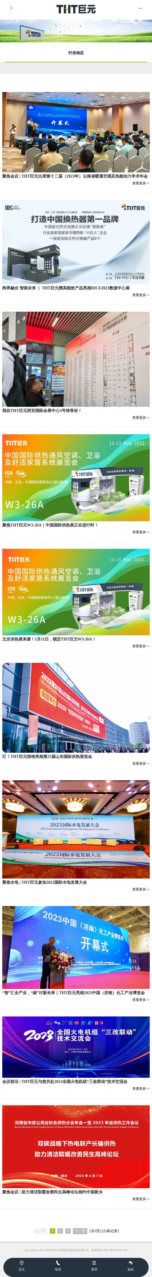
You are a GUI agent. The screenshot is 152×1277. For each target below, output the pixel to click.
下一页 (80, 1231)
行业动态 (76, 53)
